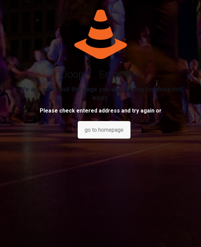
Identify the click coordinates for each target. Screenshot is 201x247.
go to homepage (104, 130)
